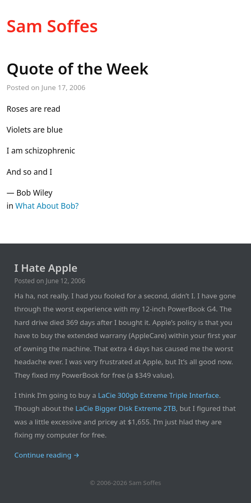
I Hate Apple (45, 268)
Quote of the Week (78, 68)
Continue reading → (46, 455)
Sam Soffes (52, 25)
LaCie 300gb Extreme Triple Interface (158, 395)
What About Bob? (47, 206)
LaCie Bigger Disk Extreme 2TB (125, 408)
